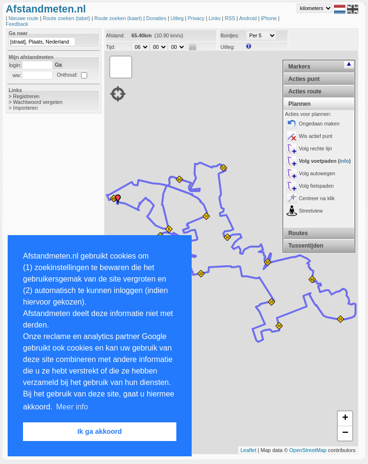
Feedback (17, 24)
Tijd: (110, 47)
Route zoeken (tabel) (67, 18)
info (344, 161)
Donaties (157, 18)
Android (248, 18)
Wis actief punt (316, 136)
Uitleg (178, 18)
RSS (231, 18)
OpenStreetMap (308, 450)
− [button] (345, 433)
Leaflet (248, 450)
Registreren (26, 96)
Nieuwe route (24, 18)
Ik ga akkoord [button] (100, 431)
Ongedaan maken (319, 123)
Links (215, 18)
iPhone (269, 18)
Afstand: (115, 35)
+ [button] (345, 418)
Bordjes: (229, 35)
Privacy (197, 18)
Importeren (25, 108)
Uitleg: (227, 47)
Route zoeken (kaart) (118, 18)
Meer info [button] (72, 407)
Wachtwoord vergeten (37, 102)
